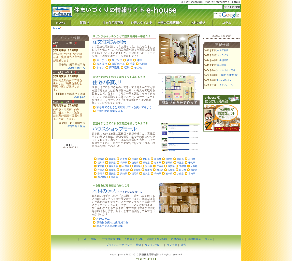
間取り (84, 22)
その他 (138, 67)
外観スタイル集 (141, 22)
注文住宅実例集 (113, 22)
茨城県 (146, 162)
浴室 (132, 63)
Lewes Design (224, 80)
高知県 (123, 173)
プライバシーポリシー (119, 244)
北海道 (101, 159)
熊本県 (169, 173)
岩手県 (123, 159)
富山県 (180, 159)
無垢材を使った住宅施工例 (112, 222)
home (56, 28)
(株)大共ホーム (76, 67)
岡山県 (160, 170)
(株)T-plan (79, 96)
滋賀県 (171, 166)
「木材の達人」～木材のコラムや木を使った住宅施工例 (124, 188)
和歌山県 (124, 170)
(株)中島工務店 (76, 126)
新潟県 (112, 162)
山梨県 (135, 162)
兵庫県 (101, 170)
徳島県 (194, 170)
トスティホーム (225, 85)
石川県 (191, 159)
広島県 (171, 170)
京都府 (182, 166)
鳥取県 (137, 170)
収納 (127, 67)
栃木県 (157, 162)
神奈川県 (113, 166)
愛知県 (148, 166)
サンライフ (222, 55)
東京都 (101, 166)
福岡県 (135, 173)
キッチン (102, 60)
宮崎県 (191, 173)
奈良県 (112, 170)
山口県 (182, 170)
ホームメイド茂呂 (226, 70)
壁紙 (138, 244)
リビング (117, 60)
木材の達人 (198, 22)
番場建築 (223, 60)
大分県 (180, 173)
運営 (183, 244)
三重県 (160, 166)
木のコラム (103, 218)
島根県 (148, 170)
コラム (226, 22)
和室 (129, 60)
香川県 (101, 173)
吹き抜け (102, 63)
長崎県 (157, 173)
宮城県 (135, 159)
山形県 (157, 159)
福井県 (101, 162)
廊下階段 (114, 67)
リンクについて (154, 244)
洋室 (139, 60)
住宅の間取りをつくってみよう (124, 80)
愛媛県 (112, 173)
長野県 (123, 162)
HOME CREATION (228, 75)
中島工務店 (222, 50)
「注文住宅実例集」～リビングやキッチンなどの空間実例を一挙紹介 (124, 39)
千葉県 (191, 162)
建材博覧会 (194, 239)
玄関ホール (118, 63)
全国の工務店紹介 (170, 22)
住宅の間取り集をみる (110, 110)
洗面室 (143, 63)
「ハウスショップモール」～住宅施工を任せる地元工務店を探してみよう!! (124, 126)
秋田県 (146, 159)
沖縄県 (114, 177)
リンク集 (172, 244)
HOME (60, 22)
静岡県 (137, 166)
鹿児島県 (102, 177)
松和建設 (221, 65)
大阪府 (194, 166)
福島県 (169, 159)
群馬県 (169, 162)
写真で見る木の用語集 (110, 226)
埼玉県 (180, 162)
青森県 (112, 159)
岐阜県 (125, 166)
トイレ (100, 67)
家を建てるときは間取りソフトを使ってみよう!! (125, 107)
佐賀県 (146, 173)
